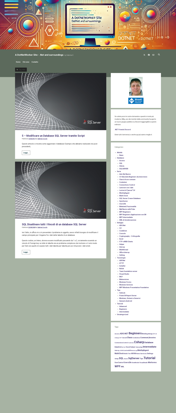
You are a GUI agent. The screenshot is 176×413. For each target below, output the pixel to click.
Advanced (123, 306)
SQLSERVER (123, 168)
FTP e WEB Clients (126, 241)
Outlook (122, 292)
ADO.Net (122, 225)
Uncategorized (122, 314)
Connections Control (127, 184)
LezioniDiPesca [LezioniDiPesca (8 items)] (129, 350)
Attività (119, 152)
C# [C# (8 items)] (154, 333)
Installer (122, 265)
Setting (122, 254)
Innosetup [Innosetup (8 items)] (139, 346)
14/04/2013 (31, 138)
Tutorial (120, 303)
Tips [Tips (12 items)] (141, 358)
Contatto (37, 62)
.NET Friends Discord (123, 129)
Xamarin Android (125, 300)
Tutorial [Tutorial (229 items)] (149, 357)
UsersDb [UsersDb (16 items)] (127, 362)
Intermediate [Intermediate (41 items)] (149, 346)
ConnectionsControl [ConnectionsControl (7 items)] (121, 342)
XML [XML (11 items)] (122, 366)
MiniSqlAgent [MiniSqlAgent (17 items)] (143, 350)
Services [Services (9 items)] (143, 353)
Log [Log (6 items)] (136, 350)
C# (120, 227)
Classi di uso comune (127, 179)
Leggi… (26, 152)
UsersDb (122, 203)
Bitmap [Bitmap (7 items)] (150, 333)
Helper (121, 244)
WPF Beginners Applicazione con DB (132, 214)
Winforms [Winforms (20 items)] (152, 362)
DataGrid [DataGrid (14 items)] (118, 346)
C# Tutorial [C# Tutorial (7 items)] (123, 337)
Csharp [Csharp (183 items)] (139, 341)
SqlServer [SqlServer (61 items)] (133, 357)
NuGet (121, 268)
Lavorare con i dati (126, 187)
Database (120, 157)
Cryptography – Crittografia (129, 235)
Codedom (123, 181)
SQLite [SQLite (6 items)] (126, 358)
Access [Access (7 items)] (117, 333)
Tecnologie (121, 257)
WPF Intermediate (126, 217)
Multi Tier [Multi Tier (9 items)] (127, 353)
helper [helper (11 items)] (132, 346)
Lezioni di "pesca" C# (127, 190)
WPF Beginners (125, 211)
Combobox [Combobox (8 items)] (136, 337)
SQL (120, 163)
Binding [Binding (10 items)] (145, 333)
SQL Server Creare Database (130, 198)
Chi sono (27, 62)
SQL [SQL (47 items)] (121, 357)
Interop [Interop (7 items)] (117, 350)
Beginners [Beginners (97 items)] (135, 332)
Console (122, 233)
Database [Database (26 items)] (148, 342)
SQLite (121, 165)
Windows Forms (125, 281)
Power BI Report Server (128, 295)
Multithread (123, 249)
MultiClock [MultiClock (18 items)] (119, 353)
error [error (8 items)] (124, 346)
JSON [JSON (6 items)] (121, 350)
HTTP (121, 262)
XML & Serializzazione (127, 219)
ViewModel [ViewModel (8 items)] (135, 362)
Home (18, 62)
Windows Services (126, 284)
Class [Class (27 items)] (129, 337)
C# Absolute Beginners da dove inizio (133, 176)
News (121, 154)
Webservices (124, 279)
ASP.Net (122, 260)
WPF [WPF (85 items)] (117, 365)
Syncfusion (123, 200)
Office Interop (124, 252)
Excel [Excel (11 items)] (128, 346)
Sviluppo (120, 222)
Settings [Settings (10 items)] (150, 353)
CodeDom (123, 230)
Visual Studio (124, 273)
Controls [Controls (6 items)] (131, 342)
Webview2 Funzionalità (127, 206)
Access (122, 160)
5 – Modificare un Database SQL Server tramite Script (60, 135)
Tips (118, 289)
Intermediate (124, 311)
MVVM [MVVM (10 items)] (133, 353)
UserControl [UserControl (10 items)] (119, 362)
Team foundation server (128, 271)
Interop (122, 246)
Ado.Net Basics (125, 173)
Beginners (123, 308)
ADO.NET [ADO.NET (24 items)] (124, 333)
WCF (121, 276)
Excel (121, 238)
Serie (119, 171)
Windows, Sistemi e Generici (129, 298)
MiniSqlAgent (124, 192)
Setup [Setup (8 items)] (117, 358)
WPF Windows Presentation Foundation (134, 287)
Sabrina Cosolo (42, 138)
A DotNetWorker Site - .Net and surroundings (39, 55)
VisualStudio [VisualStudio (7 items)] (144, 362)
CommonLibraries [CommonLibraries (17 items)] (148, 337)
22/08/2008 (31, 231)
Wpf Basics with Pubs (127, 208)
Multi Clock (123, 195)
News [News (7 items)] (138, 353)
